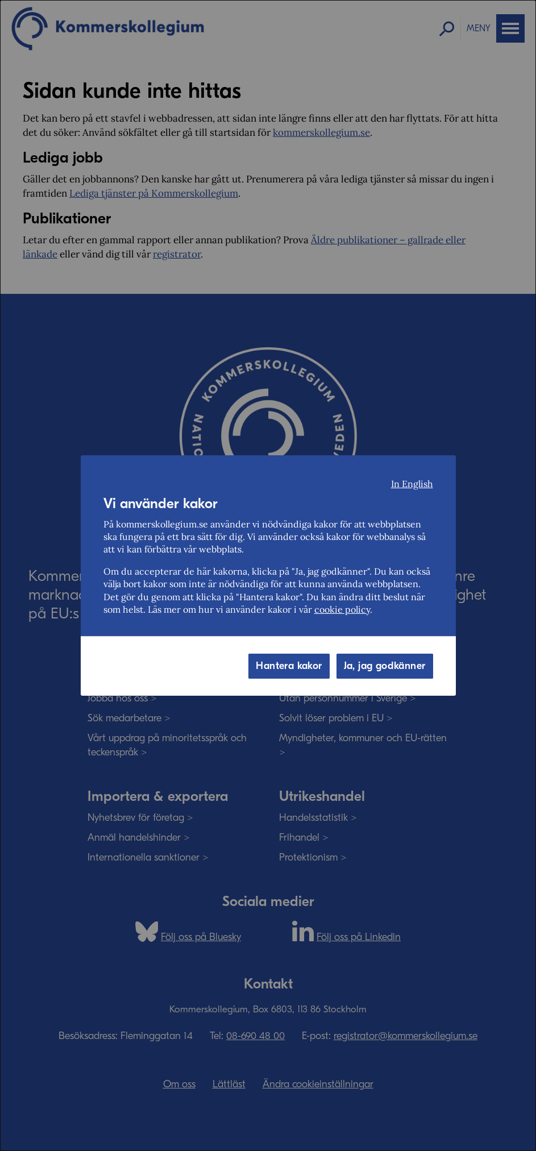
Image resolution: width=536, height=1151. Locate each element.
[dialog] (268, 575)
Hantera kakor (289, 666)
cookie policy (342, 609)
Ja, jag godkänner (385, 666)
